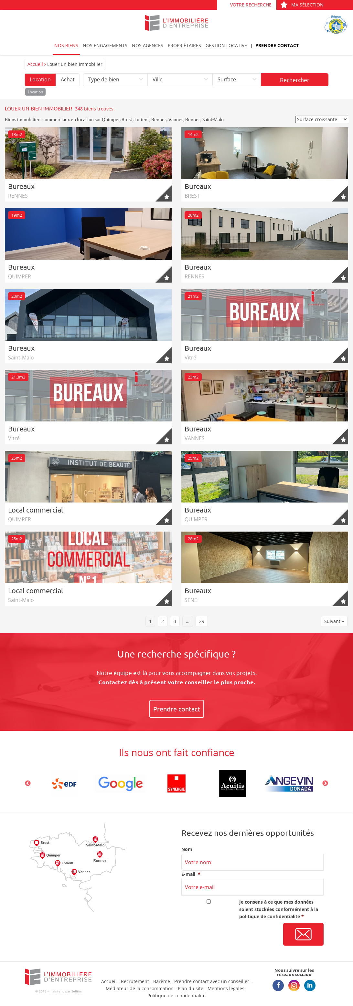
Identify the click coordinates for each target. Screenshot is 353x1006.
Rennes (158, 119)
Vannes (175, 119)
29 (201, 621)
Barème (161, 981)
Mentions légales (226, 988)
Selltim (76, 991)
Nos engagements (105, 45)
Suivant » (334, 621)
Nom (186, 849)
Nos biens (66, 45)
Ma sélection (302, 5)
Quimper (111, 119)
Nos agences (147, 45)
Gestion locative (226, 45)
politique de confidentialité (269, 916)
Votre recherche (251, 5)
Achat (68, 79)
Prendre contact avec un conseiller (211, 981)
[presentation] (230, 934)
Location (40, 79)
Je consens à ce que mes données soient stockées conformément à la (278, 909)
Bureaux (21, 186)
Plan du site (190, 988)
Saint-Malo (213, 119)
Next (325, 783)
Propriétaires (184, 45)
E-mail (190, 874)
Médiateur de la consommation (140, 988)
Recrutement (135, 981)
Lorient (141, 119)
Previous (28, 783)
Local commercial (35, 509)
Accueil (35, 64)
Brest (127, 119)
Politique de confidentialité (176, 995)
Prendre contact (277, 45)
